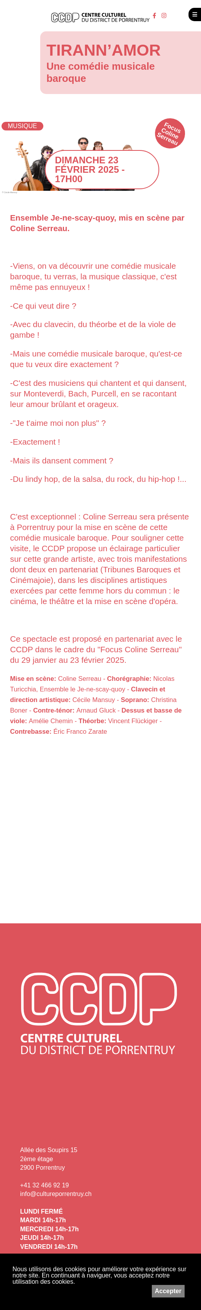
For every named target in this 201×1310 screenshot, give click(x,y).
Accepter (168, 1291)
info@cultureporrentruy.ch (56, 1194)
